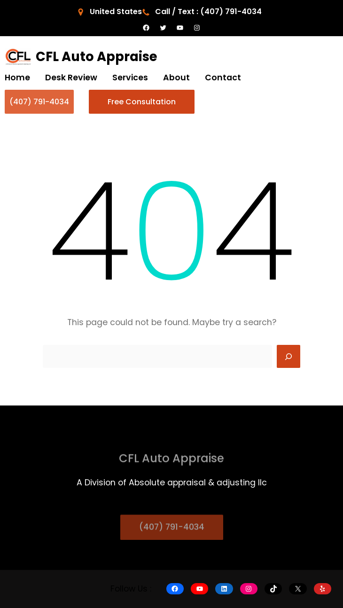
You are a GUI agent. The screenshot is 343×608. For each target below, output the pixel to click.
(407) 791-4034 (39, 101)
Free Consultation (142, 101)
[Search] (288, 356)
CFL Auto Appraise (96, 56)
